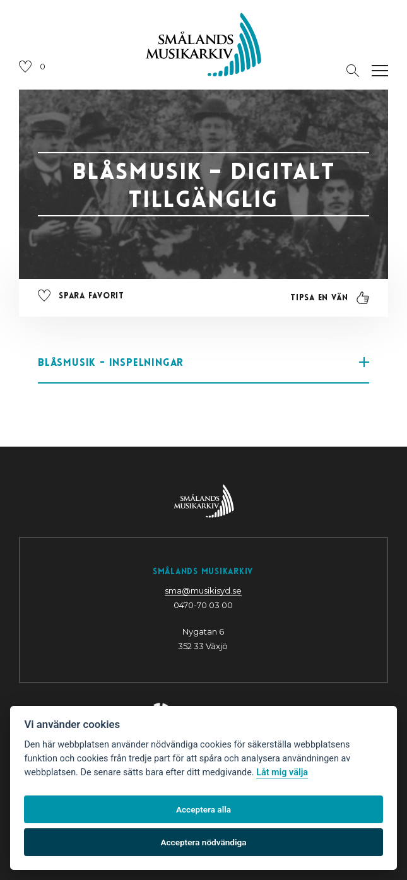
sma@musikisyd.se (203, 590)
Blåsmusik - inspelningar (203, 362)
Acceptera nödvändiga (203, 842)
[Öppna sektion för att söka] (352, 70)
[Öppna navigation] (380, 70)
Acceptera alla (203, 809)
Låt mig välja (282, 772)
